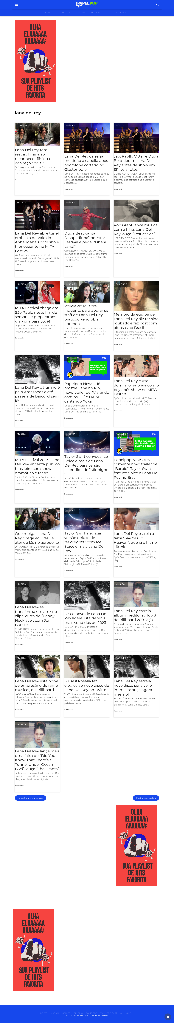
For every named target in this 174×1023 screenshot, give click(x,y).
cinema (81, 12)
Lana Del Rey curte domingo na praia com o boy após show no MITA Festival (136, 387)
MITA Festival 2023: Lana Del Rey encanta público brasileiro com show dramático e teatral (37, 466)
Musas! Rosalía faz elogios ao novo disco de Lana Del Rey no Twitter (86, 685)
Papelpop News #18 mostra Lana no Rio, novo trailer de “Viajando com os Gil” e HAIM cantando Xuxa (86, 392)
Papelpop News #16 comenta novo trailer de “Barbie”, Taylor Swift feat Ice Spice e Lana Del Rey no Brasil (136, 468)
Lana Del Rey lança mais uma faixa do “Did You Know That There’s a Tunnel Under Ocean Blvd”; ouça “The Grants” (37, 760)
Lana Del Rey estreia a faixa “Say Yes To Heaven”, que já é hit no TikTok (135, 540)
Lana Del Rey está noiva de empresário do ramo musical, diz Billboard (36, 685)
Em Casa (121, 12)
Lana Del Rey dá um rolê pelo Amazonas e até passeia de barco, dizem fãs (37, 394)
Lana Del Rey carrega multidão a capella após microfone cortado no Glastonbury (86, 163)
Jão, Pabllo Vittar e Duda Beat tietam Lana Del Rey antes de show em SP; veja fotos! (136, 163)
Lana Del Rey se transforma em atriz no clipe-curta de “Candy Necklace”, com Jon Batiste (36, 616)
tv (109, 12)
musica (66, 12)
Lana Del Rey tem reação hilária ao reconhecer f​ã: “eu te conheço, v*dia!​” (34, 156)
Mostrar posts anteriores (32, 798)
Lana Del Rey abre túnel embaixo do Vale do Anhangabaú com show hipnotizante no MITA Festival (37, 242)
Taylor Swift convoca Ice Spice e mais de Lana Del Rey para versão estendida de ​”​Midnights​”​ (86, 465)
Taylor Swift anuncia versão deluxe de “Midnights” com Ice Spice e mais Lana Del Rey (84, 542)
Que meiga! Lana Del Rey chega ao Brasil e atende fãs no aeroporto (37, 538)
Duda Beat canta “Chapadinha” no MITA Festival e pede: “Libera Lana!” (85, 240)
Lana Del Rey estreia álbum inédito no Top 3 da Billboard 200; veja (135, 615)
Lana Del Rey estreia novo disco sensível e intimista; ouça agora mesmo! (133, 688)
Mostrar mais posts (145, 798)
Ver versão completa (100, 1015)
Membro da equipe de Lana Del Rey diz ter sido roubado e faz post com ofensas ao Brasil (136, 321)
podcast (96, 12)
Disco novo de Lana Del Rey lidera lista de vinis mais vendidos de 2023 (85, 618)
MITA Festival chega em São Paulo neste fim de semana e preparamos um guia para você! (36, 314)
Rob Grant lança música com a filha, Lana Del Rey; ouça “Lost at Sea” (136, 229)
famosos (50, 12)
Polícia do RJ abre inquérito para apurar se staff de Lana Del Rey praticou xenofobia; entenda (86, 315)
